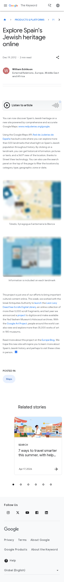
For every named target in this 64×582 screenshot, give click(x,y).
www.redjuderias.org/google (33, 126)
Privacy (9, 540)
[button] (57, 57)
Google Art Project (17, 323)
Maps (9, 379)
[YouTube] (27, 513)
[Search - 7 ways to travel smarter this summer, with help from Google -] (38, 446)
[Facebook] (37, 513)
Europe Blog (48, 339)
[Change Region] (32, 570)
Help (10, 561)
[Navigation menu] (5, 5)
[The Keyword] (5, 20)
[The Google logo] (11, 529)
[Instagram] (8, 513)
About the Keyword (44, 549)
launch (38, 302)
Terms (22, 540)
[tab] (13, 484)
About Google (40, 540)
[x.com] (18, 513)
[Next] (59, 20)
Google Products (15, 549)
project (21, 315)
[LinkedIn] (46, 513)
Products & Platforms (30, 19)
